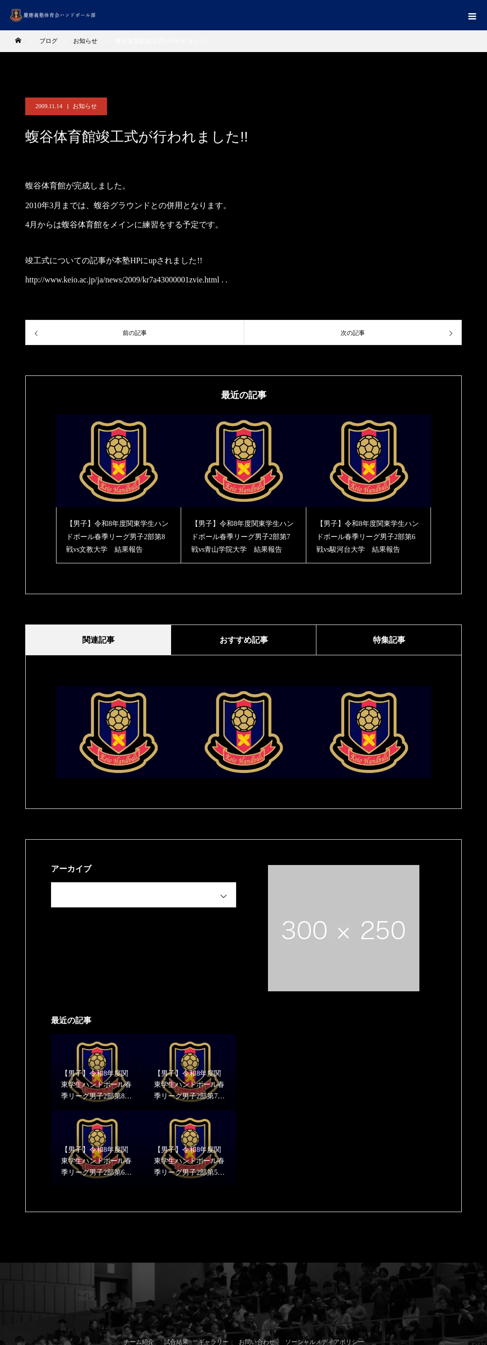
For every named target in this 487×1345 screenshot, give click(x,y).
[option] (118, 488)
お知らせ (85, 106)
